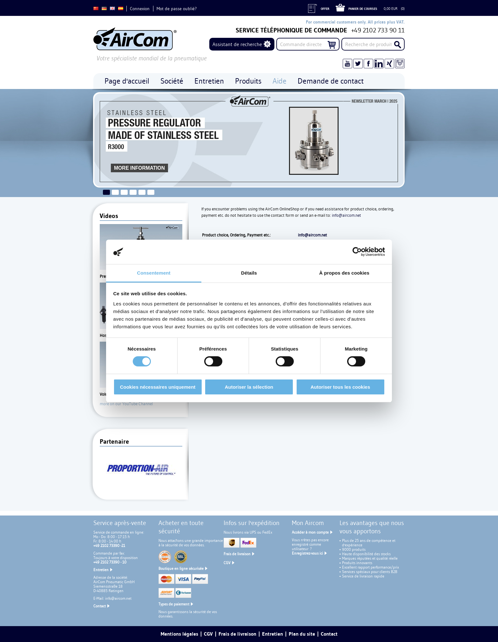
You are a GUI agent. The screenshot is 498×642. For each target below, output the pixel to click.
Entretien (101, 569)
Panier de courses (362, 9)
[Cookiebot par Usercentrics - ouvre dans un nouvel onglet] (357, 251)
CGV (227, 562)
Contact (99, 606)
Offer (325, 9)
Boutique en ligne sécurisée (181, 568)
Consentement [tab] (153, 273)
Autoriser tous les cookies (340, 387)
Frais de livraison (237, 553)
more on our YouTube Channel (126, 403)
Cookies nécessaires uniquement (158, 387)
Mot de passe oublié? (177, 8)
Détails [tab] (249, 273)
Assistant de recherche (237, 44)
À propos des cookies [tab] (344, 273)
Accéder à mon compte (310, 532)
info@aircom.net (346, 215)
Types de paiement (173, 604)
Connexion (140, 8)
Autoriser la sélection (249, 387)
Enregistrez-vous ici (307, 553)
